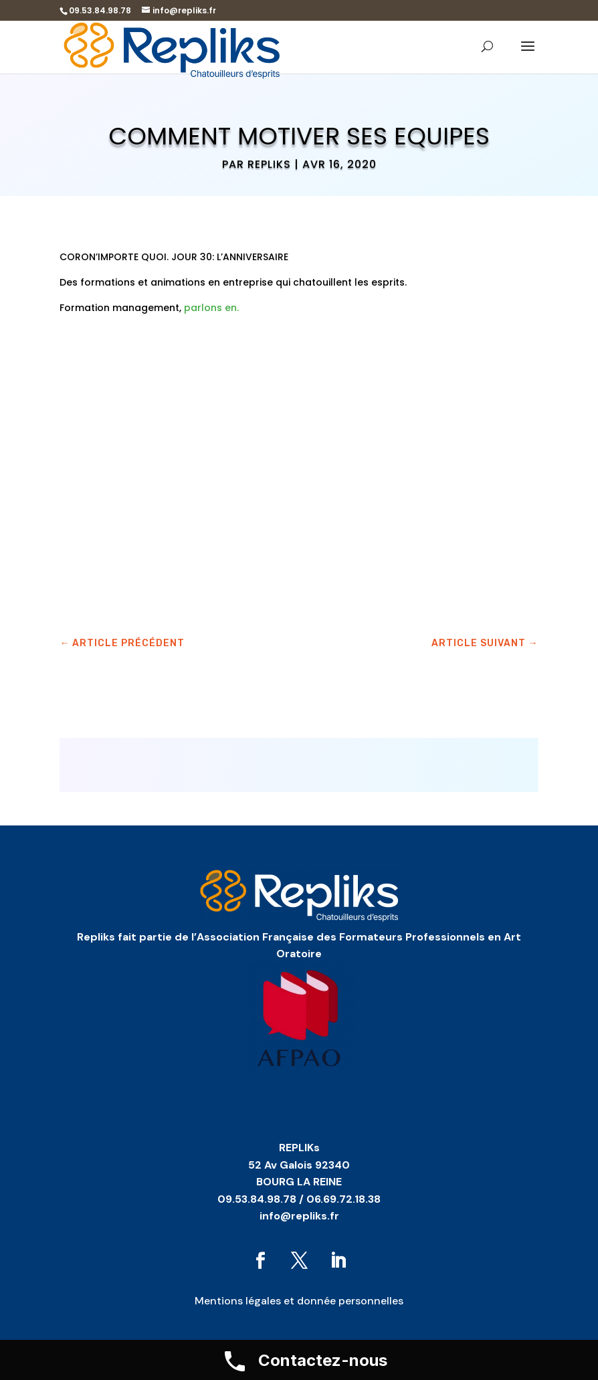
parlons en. (210, 307)
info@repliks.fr (299, 1216)
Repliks (269, 164)
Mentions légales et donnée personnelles (299, 1301)
